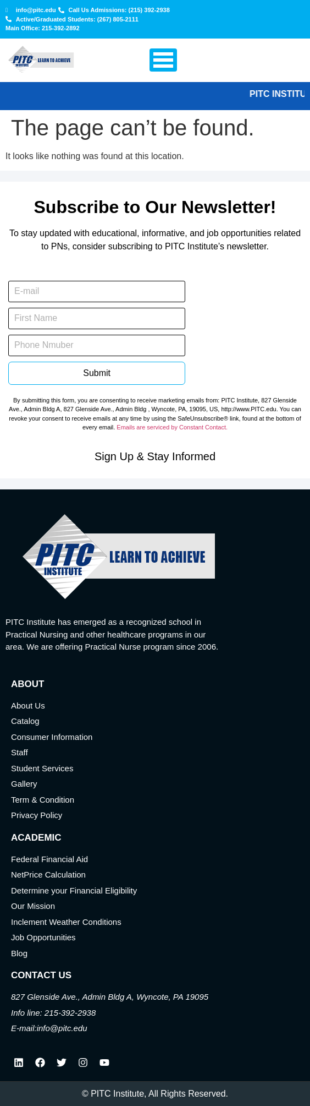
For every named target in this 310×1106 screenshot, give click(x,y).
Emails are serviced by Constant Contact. (172, 427)
